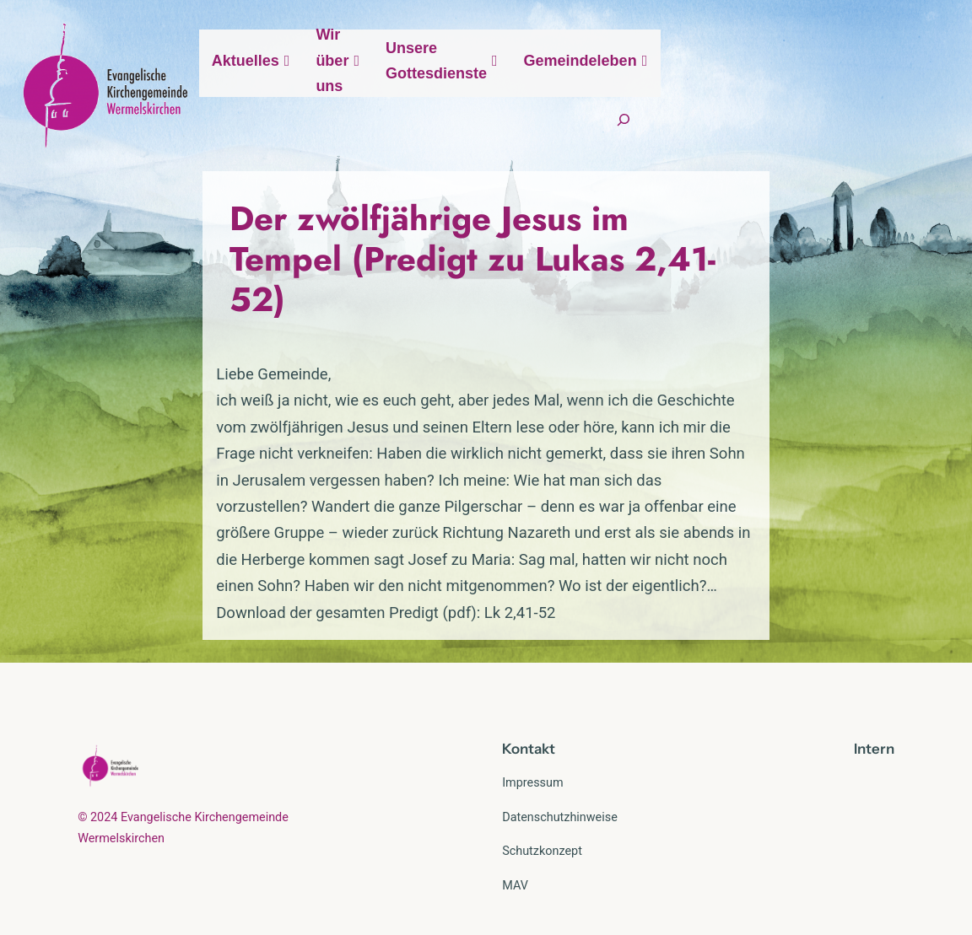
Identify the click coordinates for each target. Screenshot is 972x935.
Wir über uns (506, 90)
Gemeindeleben (839, 90)
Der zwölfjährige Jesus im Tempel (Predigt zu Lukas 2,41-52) (442, 292)
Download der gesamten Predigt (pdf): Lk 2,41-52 (246, 574)
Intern (874, 709)
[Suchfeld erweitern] (877, 144)
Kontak (525, 709)
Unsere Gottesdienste (667, 90)
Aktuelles (389, 90)
